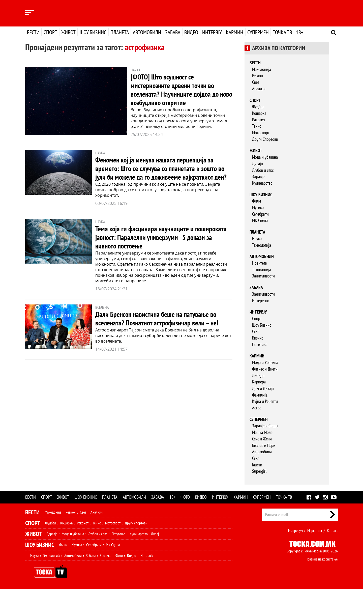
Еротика (105, 555)
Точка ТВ (282, 32)
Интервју (212, 32)
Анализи (258, 89)
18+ (299, 32)
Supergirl (259, 471)
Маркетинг (314, 530)
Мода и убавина (265, 157)
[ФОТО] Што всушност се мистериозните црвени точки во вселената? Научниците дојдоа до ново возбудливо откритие (181, 89)
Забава (172, 32)
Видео (191, 32)
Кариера (259, 382)
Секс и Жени (262, 439)
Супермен (258, 32)
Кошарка (259, 113)
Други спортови (136, 522)
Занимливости (263, 276)
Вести (33, 32)
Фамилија (259, 395)
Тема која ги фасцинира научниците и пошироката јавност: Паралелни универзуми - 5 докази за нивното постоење (161, 237)
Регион (257, 75)
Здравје (258, 176)
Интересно (260, 300)
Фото (185, 497)
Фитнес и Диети (265, 369)
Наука (257, 238)
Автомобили (147, 32)
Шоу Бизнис (261, 325)
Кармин (234, 32)
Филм (256, 201)
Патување (118, 533)
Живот (68, 32)
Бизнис (257, 338)
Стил (255, 331)
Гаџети (257, 465)
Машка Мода (262, 432)
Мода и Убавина (265, 362)
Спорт (50, 32)
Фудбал (258, 106)
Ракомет (258, 120)
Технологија (261, 245)
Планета (119, 32)
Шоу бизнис (93, 32)
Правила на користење (322, 559)
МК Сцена (260, 220)
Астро (256, 408)
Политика (259, 344)
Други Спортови (265, 139)
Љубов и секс (263, 170)
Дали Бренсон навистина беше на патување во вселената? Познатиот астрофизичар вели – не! (156, 318)
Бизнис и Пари (263, 445)
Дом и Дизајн (263, 388)
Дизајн (257, 163)
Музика (258, 207)
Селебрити (260, 214)
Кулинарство (262, 183)
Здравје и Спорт (265, 426)
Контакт (332, 530)
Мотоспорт (260, 132)
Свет (255, 82)
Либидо (258, 375)
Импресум (295, 530)
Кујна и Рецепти (265, 401)
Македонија (261, 69)
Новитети (259, 263)
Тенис (256, 126)
